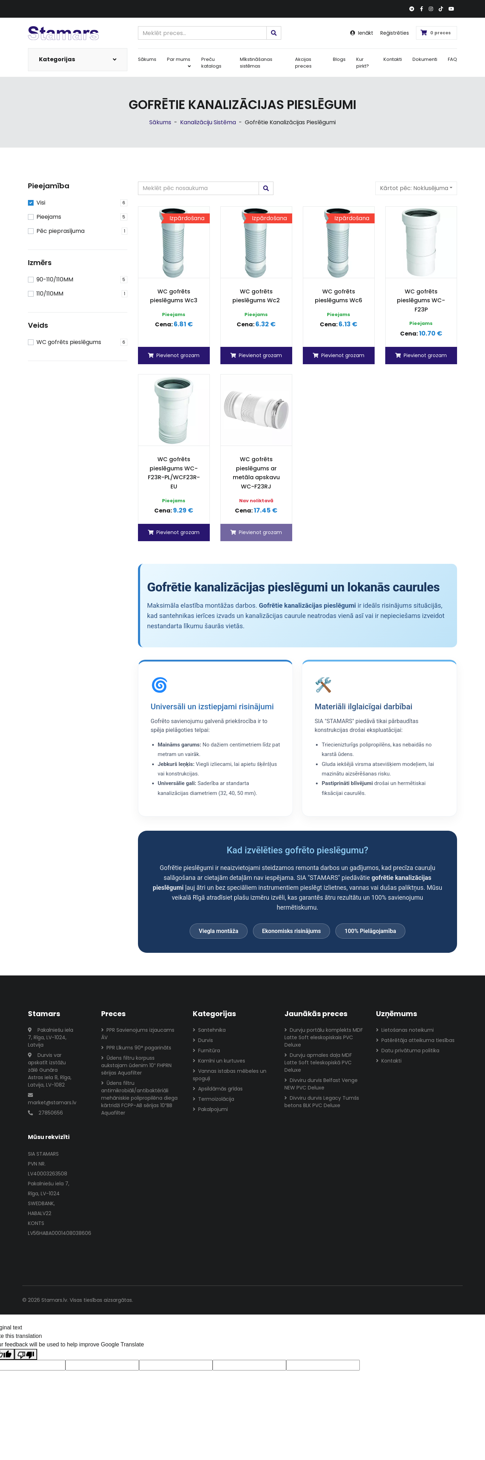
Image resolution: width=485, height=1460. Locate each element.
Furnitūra (206, 1050)
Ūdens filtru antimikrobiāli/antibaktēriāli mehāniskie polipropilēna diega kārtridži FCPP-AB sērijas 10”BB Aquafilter (139, 1098)
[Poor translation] (26, 1354)
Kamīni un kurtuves (219, 1060)
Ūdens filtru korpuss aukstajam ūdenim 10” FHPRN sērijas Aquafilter (136, 1065)
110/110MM (49, 294)
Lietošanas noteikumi (405, 1030)
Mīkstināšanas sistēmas (256, 63)
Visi (40, 203)
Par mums (179, 62)
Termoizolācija (213, 1099)
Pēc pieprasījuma (60, 231)
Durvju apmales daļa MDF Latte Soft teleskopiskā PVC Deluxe (318, 1062)
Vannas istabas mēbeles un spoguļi (229, 1074)
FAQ (452, 59)
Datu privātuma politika (407, 1050)
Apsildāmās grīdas (218, 1088)
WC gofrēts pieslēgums (68, 342)
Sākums (147, 59)
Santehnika (209, 1030)
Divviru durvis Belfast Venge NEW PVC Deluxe (321, 1084)
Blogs (339, 59)
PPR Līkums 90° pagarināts (136, 1047)
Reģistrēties (394, 32)
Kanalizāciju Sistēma (208, 122)
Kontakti (392, 59)
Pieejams (48, 217)
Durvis (203, 1040)
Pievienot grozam (174, 355)
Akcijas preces (303, 63)
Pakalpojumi (210, 1109)
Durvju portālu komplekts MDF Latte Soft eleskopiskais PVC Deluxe (323, 1037)
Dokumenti (424, 59)
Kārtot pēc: (414, 188)
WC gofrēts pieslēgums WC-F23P (421, 300)
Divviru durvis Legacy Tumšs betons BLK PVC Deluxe (321, 1101)
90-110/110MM (54, 279)
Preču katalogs (211, 63)
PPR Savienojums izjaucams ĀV (137, 1033)
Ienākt (361, 32)
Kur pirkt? (362, 63)
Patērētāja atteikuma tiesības (415, 1040)
